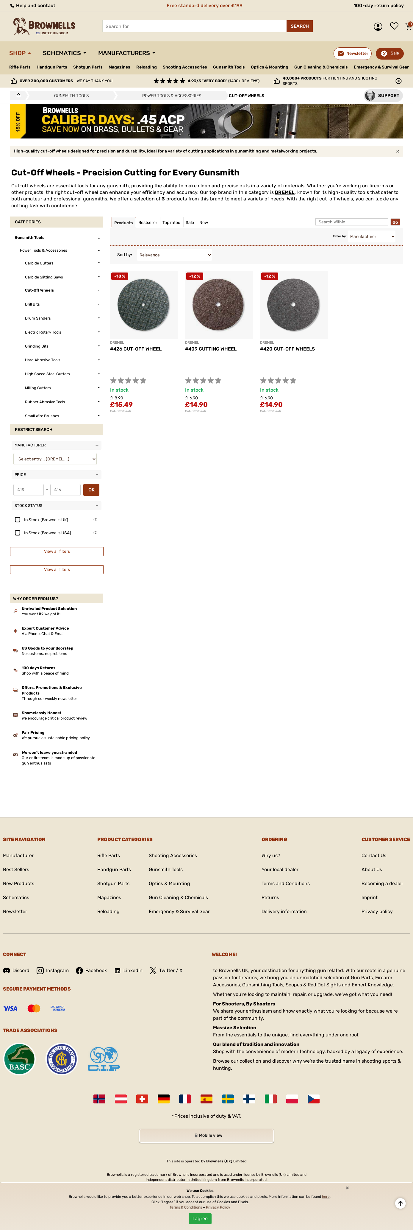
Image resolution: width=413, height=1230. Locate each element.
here (326, 1197)
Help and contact (32, 5)
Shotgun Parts (88, 67)
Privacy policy (377, 911)
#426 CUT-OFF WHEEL (136, 349)
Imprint (370, 897)
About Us (372, 869)
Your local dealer (280, 869)
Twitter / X (166, 970)
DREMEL (285, 192)
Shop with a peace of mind (45, 673)
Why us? (271, 855)
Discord (16, 970)
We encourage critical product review (54, 718)
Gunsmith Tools (229, 67)
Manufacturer (18, 855)
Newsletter (15, 911)
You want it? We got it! (41, 614)
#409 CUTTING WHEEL (211, 349)
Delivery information (284, 911)
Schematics (62, 53)
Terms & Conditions (186, 1207)
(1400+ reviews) (223, 81)
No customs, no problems (44, 653)
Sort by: (124, 254)
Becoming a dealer (382, 883)
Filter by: (340, 236)
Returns (270, 897)
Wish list (395, 26)
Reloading (146, 67)
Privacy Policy (218, 1207)
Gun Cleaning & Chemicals (321, 67)
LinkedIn (128, 970)
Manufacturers (124, 53)
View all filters (57, 551)
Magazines (119, 67)
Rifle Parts (20, 67)
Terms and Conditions (286, 883)
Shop (17, 53)
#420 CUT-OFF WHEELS (287, 349)
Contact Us (374, 855)
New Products (18, 883)
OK (91, 490)
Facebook (91, 970)
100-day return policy (379, 5)
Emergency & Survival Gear (381, 67)
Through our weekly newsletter (49, 698)
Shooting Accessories (185, 67)
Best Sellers (16, 869)
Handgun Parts (52, 67)
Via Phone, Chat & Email (43, 633)
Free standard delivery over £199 (205, 5)
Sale (395, 53)
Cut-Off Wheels (120, 411)
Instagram (53, 970)
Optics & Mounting (269, 67)
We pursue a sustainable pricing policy (56, 738)
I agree (200, 1218)
